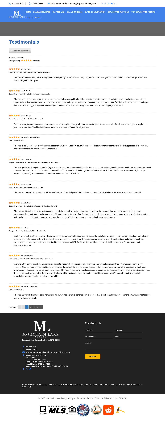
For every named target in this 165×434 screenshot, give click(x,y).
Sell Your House (74, 12)
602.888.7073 (17, 3)
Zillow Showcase (41, 12)
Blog (28, 17)
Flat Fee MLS (58, 12)
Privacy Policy (110, 398)
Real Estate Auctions (118, 12)
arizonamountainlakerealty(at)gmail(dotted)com (73, 3)
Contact (37, 17)
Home (28, 12)
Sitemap (123, 398)
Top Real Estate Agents (143, 12)
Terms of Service (95, 398)
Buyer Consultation (95, 12)
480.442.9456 (37, 3)
